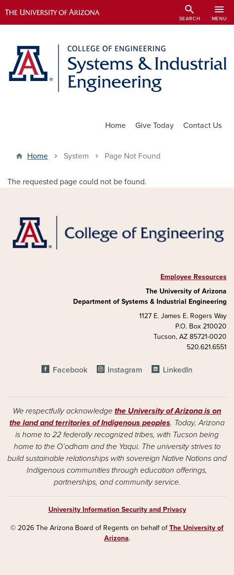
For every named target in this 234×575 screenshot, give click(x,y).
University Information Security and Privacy (117, 509)
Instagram (125, 370)
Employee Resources (193, 277)
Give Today (154, 125)
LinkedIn (178, 370)
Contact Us (202, 125)
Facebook (70, 370)
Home (115, 125)
